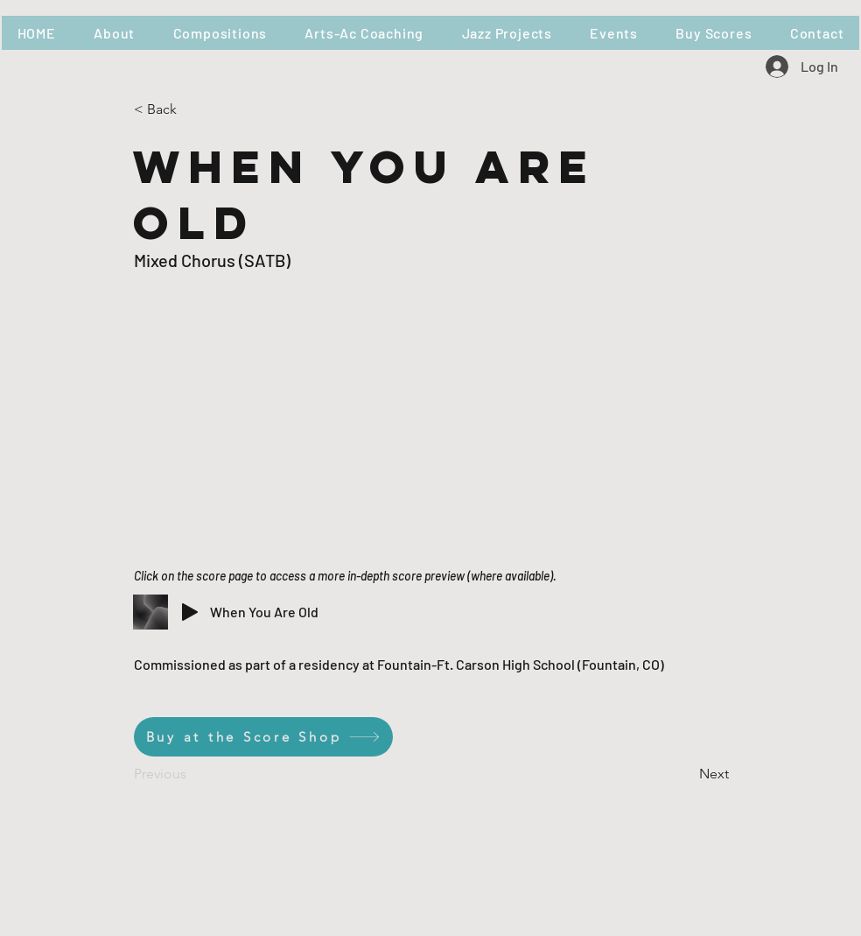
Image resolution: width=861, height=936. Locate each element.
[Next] (685, 774)
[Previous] (191, 774)
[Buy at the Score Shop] (263, 737)
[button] (220, 33)
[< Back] (191, 109)
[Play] (190, 612)
